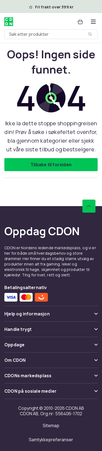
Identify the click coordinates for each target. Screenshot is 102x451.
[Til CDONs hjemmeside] (8, 21)
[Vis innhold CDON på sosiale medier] (51, 393)
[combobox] (51, 34)
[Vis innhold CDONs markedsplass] (51, 377)
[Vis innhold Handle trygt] (51, 331)
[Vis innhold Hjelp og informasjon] (51, 316)
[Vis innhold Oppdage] (51, 347)
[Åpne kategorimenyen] (93, 21)
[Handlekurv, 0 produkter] (80, 21)
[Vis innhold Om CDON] (51, 362)
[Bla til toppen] (88, 206)
